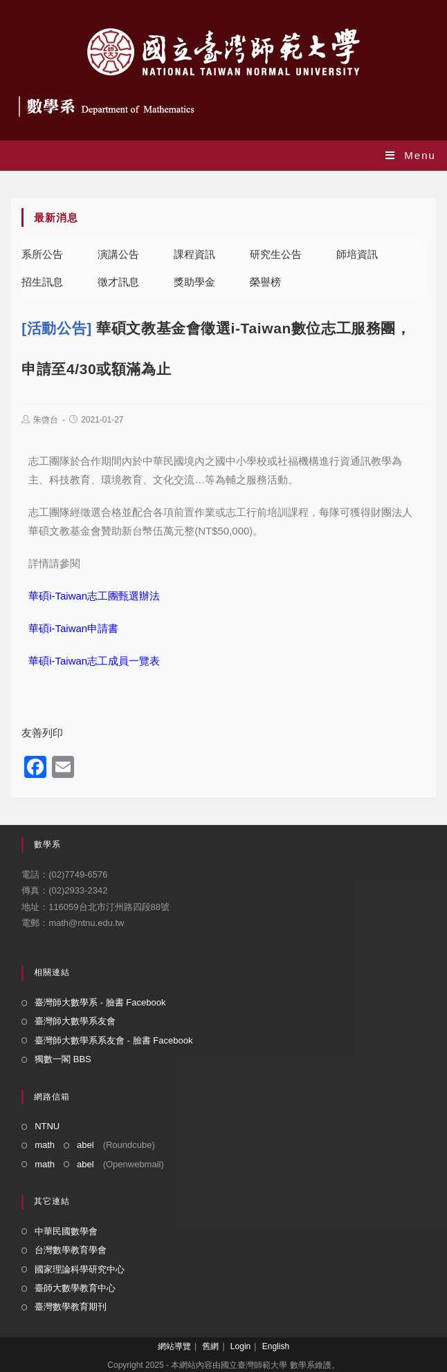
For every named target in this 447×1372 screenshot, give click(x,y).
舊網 (210, 1346)
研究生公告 (276, 254)
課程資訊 (194, 254)
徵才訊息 (118, 282)
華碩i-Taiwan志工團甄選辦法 (94, 596)
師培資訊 (357, 254)
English (275, 1346)
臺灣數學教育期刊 (71, 1306)
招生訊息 (42, 282)
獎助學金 (194, 282)
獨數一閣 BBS (63, 1059)
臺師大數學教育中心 (75, 1288)
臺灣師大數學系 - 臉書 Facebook (100, 1002)
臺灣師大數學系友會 (75, 1021)
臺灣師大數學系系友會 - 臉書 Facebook (113, 1040)
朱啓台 (45, 420)
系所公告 (42, 254)
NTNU (47, 1126)
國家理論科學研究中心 (80, 1269)
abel (85, 1145)
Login (240, 1346)
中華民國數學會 (66, 1231)
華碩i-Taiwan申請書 (73, 628)
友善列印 (42, 733)
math (45, 1145)
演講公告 (118, 254)
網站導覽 (174, 1346)
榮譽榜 (265, 282)
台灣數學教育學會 (71, 1250)
